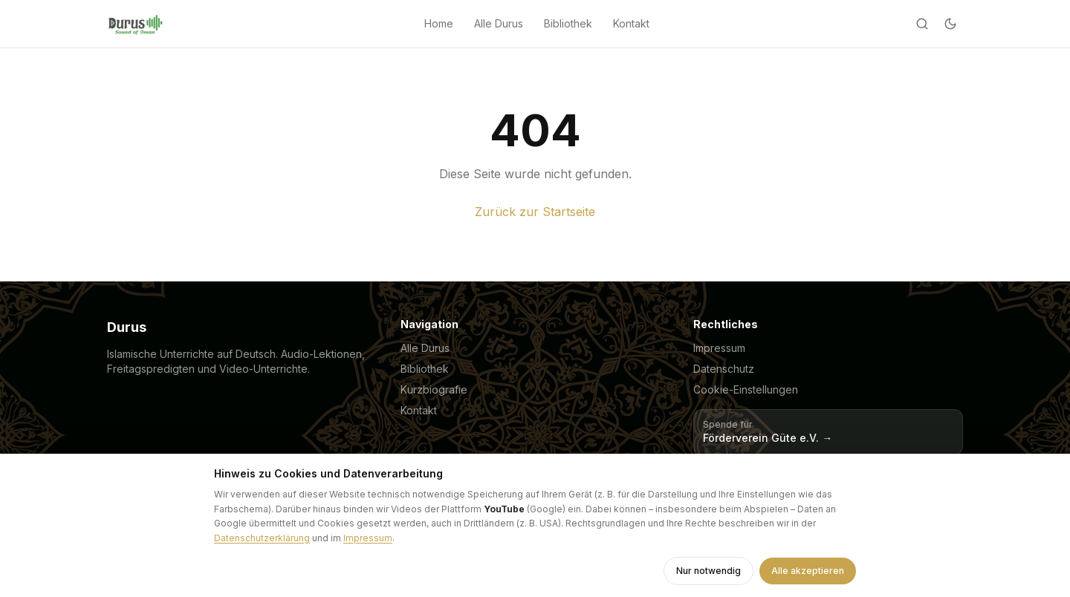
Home (438, 23)
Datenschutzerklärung (262, 538)
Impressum (719, 348)
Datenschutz (723, 368)
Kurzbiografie (434, 389)
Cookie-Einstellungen (745, 389)
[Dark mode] (950, 23)
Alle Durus (498, 23)
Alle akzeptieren (807, 570)
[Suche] (922, 23)
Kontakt (631, 23)
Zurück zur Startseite (535, 211)
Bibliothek (568, 23)
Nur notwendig (708, 570)
